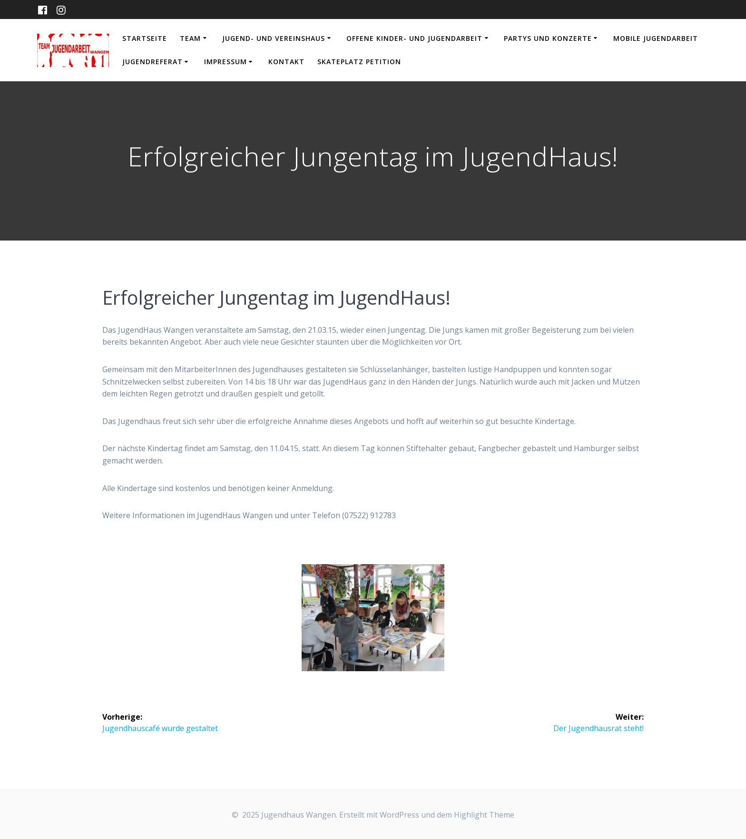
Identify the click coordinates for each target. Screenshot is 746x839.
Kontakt (286, 61)
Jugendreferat (152, 61)
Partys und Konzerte (548, 38)
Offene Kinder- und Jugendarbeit (414, 38)
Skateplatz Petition (359, 61)
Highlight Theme (484, 815)
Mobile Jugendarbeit (655, 38)
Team (190, 38)
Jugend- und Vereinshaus (273, 38)
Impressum (225, 61)
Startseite (144, 38)
